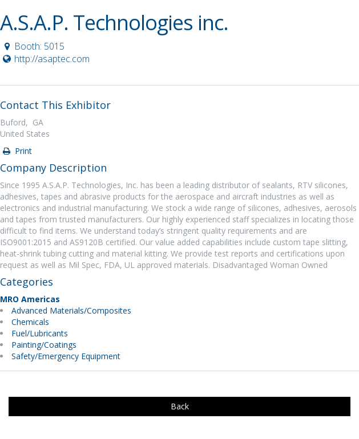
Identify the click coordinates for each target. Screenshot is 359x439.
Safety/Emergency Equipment (65, 356)
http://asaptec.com (45, 58)
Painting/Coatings (43, 344)
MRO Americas (30, 299)
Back (180, 406)
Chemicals (30, 321)
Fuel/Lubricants (39, 333)
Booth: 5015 (32, 46)
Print (16, 150)
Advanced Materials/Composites (71, 310)
